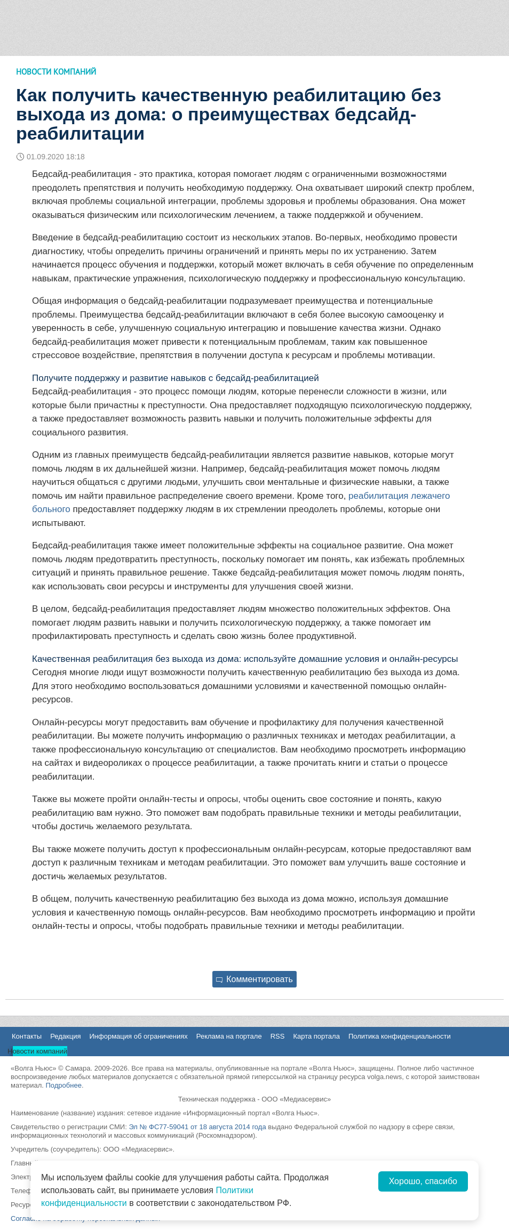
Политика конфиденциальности (399, 1036)
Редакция (65, 1036)
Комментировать (254, 979)
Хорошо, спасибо (423, 1181)
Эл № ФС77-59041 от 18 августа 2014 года (197, 1127)
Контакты (27, 1036)
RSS (278, 1036)
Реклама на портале (229, 1036)
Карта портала (316, 1036)
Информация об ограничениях (138, 1036)
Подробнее (63, 1085)
